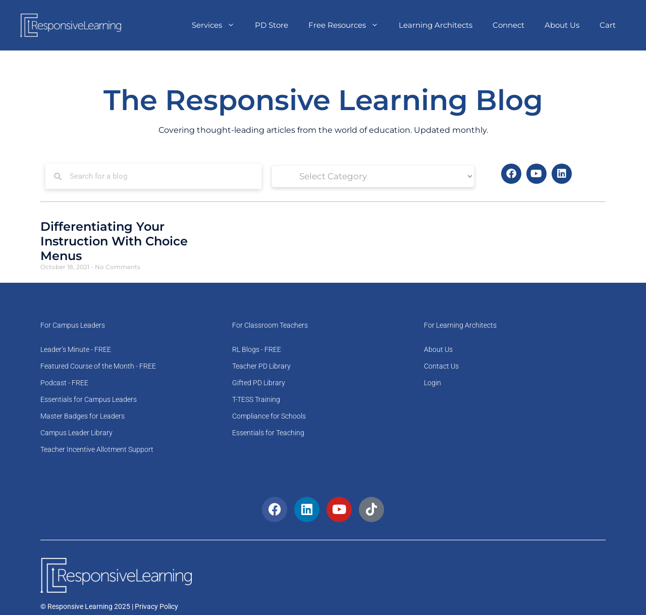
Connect (508, 25)
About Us (562, 25)
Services (218, 25)
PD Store (271, 25)
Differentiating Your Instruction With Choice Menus (114, 241)
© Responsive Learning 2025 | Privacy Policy (109, 606)
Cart (608, 25)
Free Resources (348, 25)
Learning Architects (435, 25)
